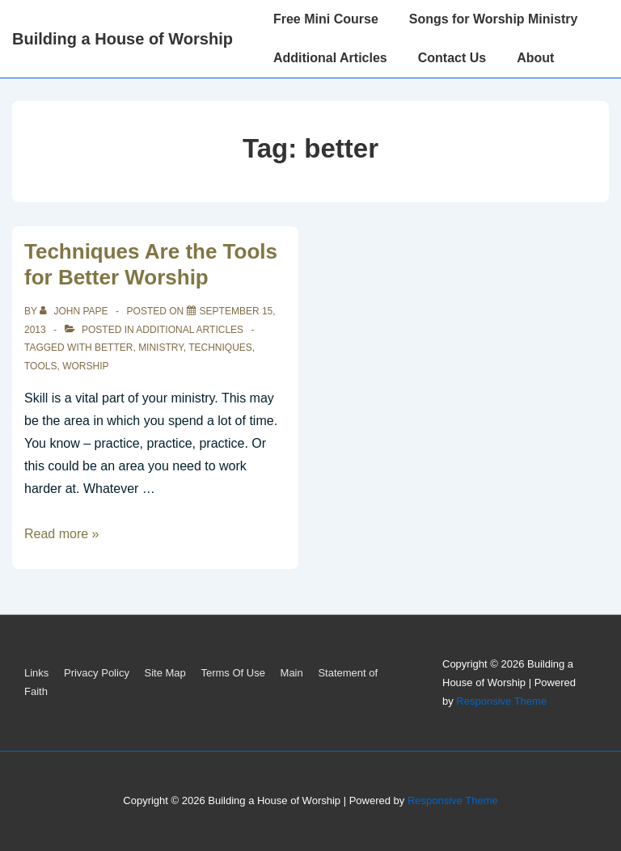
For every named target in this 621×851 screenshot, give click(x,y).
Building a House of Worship (122, 39)
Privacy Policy (96, 673)
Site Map (165, 673)
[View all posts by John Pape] (75, 311)
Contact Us (452, 58)
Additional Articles (330, 58)
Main (292, 673)
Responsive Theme (501, 701)
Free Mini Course (325, 19)
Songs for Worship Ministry (493, 19)
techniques (220, 347)
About (535, 58)
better (114, 347)
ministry (161, 347)
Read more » (61, 534)
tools (40, 366)
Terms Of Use (232, 673)
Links (36, 673)
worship (85, 366)
